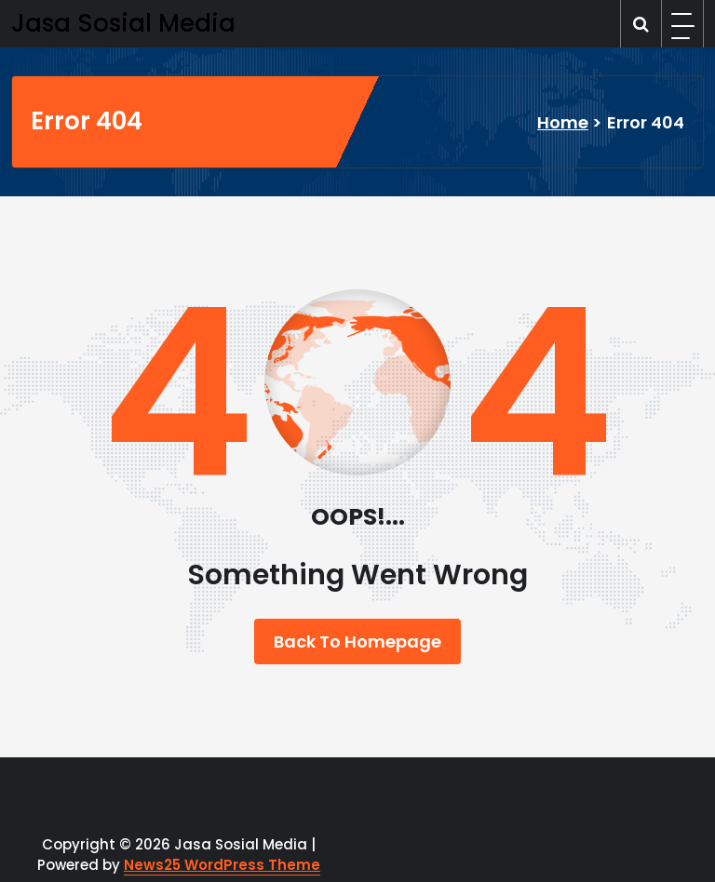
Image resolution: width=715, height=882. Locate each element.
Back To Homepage (357, 641)
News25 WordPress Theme (222, 865)
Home (562, 122)
